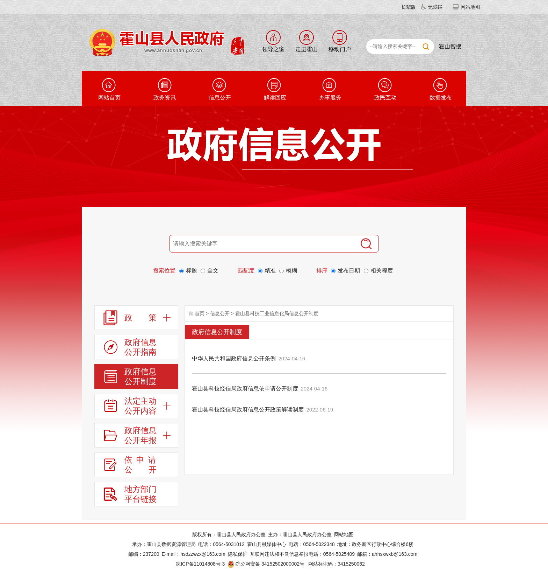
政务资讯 (164, 98)
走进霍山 (306, 49)
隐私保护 (237, 554)
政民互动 (385, 98)
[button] (404, 7)
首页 (199, 313)
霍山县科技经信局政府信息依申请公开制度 (245, 389)
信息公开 (220, 98)
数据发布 (441, 98)
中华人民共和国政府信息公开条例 (234, 358)
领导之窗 (273, 49)
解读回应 (275, 98)
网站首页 (109, 98)
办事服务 (330, 98)
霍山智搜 (450, 46)
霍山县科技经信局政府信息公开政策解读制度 (248, 410)
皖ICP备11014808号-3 (200, 564)
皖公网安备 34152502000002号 (266, 564)
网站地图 (470, 7)
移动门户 (340, 49)
